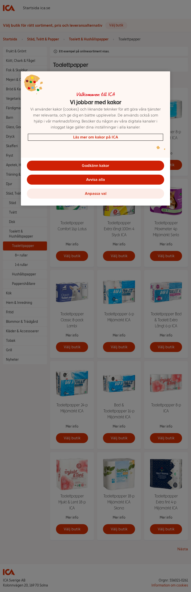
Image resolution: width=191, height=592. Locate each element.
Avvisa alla (95, 179)
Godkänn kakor (95, 165)
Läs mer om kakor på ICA (95, 137)
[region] (95, 138)
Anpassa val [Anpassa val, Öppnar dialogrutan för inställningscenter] (95, 193)
